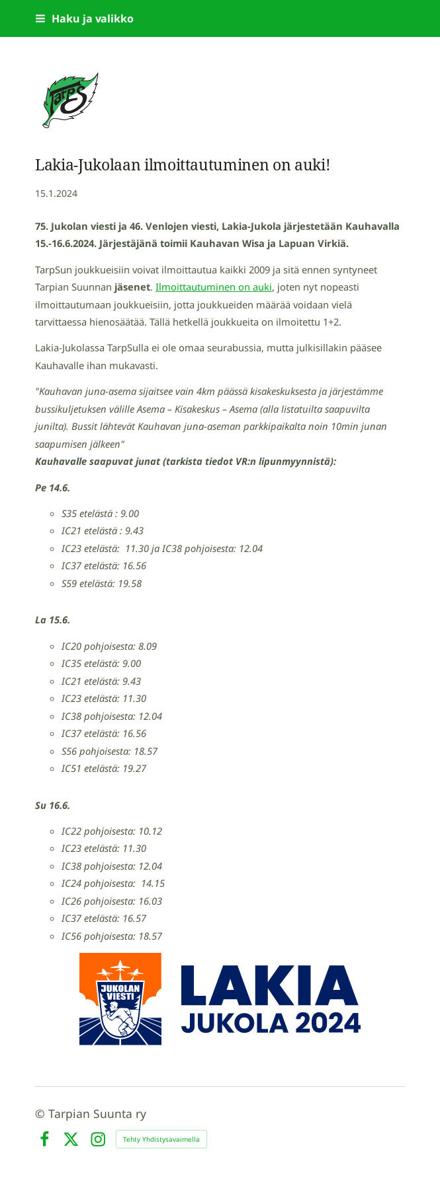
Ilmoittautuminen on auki (213, 286)
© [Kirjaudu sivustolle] (41, 1113)
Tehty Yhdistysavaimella (161, 1139)
